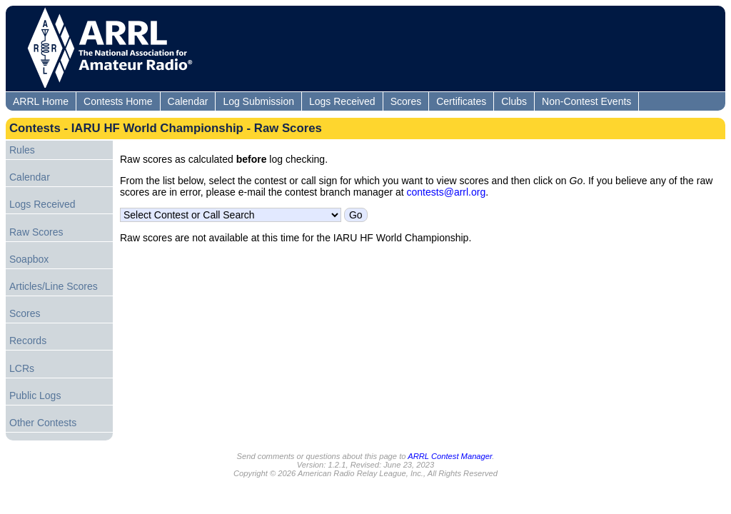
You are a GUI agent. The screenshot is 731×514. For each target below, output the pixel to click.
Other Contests (42, 422)
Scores (406, 101)
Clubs (514, 101)
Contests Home (118, 101)
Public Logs (35, 395)
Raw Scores (36, 232)
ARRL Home (41, 101)
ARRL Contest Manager (450, 456)
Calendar (188, 101)
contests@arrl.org (446, 192)
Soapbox (29, 259)
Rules (22, 150)
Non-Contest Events (586, 101)
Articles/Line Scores (53, 286)
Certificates (461, 101)
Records (27, 340)
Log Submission (258, 101)
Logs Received (342, 101)
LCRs (21, 368)
